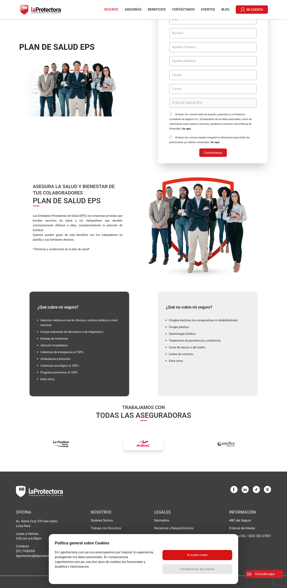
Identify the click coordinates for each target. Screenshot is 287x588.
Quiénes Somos (102, 520)
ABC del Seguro (240, 520)
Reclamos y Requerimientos (174, 528)
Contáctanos (213, 153)
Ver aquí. (186, 128)
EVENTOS (208, 9)
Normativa (161, 520)
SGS (251, 536)
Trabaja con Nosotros (106, 528)
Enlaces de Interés (242, 528)
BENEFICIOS (157, 9)
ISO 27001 (263, 536)
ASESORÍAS (133, 9)
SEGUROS (111, 9)
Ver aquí (214, 142)
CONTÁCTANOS (183, 9)
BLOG (225, 9)
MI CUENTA (252, 9)
